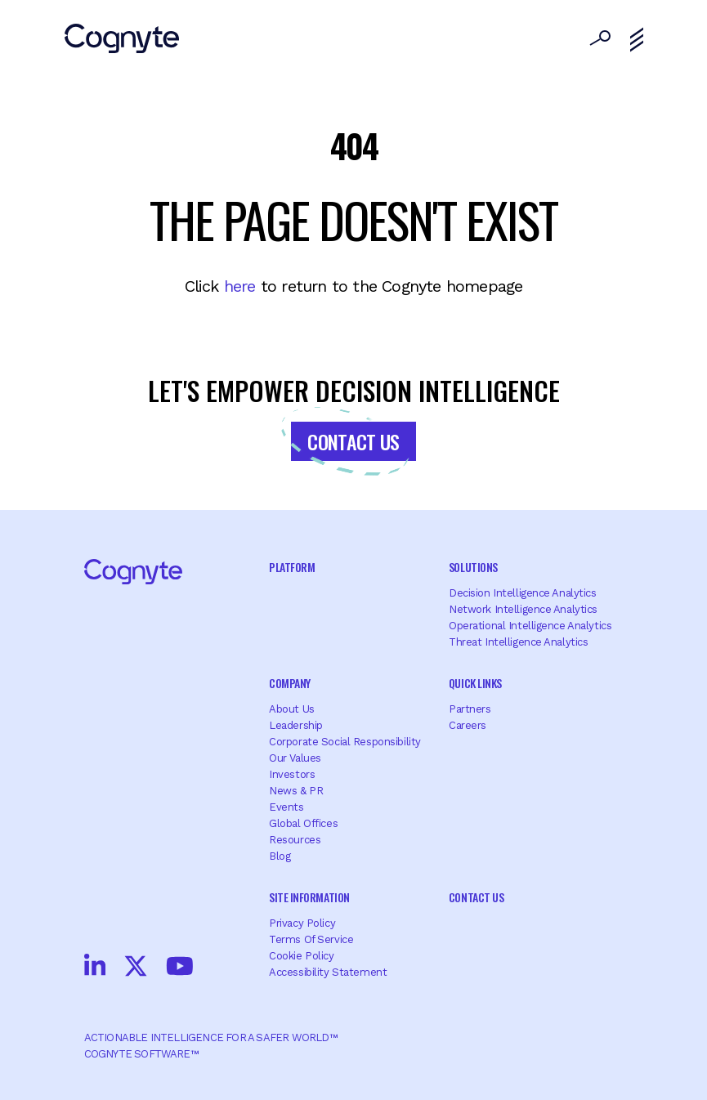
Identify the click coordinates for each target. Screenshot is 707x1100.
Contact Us (353, 441)
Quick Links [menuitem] (475, 682)
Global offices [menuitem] (303, 823)
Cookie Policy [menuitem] (301, 956)
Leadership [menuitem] (296, 725)
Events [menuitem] (286, 807)
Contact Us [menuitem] (476, 896)
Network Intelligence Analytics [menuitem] (523, 609)
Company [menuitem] (290, 682)
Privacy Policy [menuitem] (302, 923)
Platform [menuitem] (292, 566)
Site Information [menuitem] (309, 896)
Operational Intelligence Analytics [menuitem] (530, 625)
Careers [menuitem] (467, 725)
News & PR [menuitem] (296, 791)
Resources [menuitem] (294, 840)
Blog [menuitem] (279, 856)
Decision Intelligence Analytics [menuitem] (523, 593)
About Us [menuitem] (292, 709)
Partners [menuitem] (470, 709)
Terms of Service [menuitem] (311, 939)
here (240, 286)
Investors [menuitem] (292, 774)
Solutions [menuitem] (473, 566)
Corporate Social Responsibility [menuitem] (345, 742)
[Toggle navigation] (636, 40)
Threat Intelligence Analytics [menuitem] (518, 642)
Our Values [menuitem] (295, 758)
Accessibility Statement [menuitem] (328, 972)
